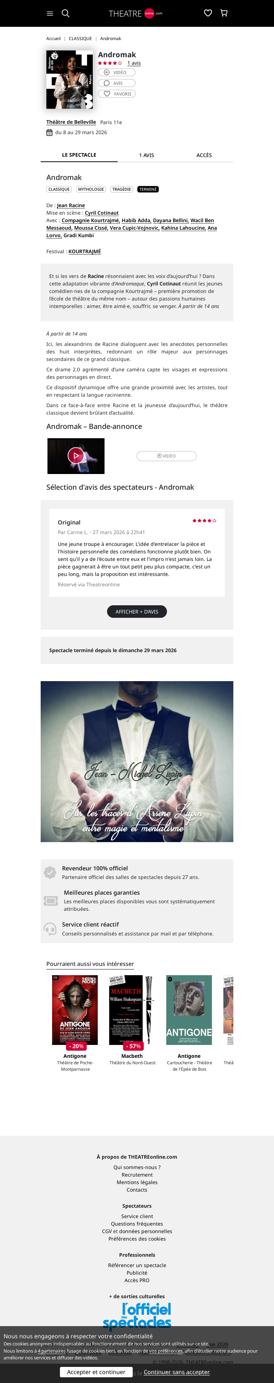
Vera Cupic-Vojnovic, (135, 227)
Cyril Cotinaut (102, 212)
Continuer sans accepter (177, 1372)
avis (113, 83)
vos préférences (166, 1351)
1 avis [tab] (146, 155)
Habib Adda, (137, 220)
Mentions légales (137, 1182)
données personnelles (145, 1231)
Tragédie (121, 189)
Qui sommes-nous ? (137, 1167)
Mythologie (91, 189)
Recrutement (137, 1174)
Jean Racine (71, 205)
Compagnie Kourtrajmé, (91, 220)
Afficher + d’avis (137, 611)
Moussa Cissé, (91, 227)
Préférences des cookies (137, 1238)
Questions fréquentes (137, 1223)
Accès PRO (137, 1280)
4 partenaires (52, 1351)
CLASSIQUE (59, 189)
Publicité (137, 1272)
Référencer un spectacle (137, 1265)
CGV (107, 1231)
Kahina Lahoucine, (183, 227)
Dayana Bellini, (171, 220)
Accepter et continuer (96, 1372)
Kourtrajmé (84, 251)
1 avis (134, 62)
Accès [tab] (204, 155)
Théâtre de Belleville (71, 121)
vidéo (115, 72)
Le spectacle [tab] (79, 154)
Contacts (137, 1189)
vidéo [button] (166, 456)
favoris (118, 94)
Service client (137, 1216)
